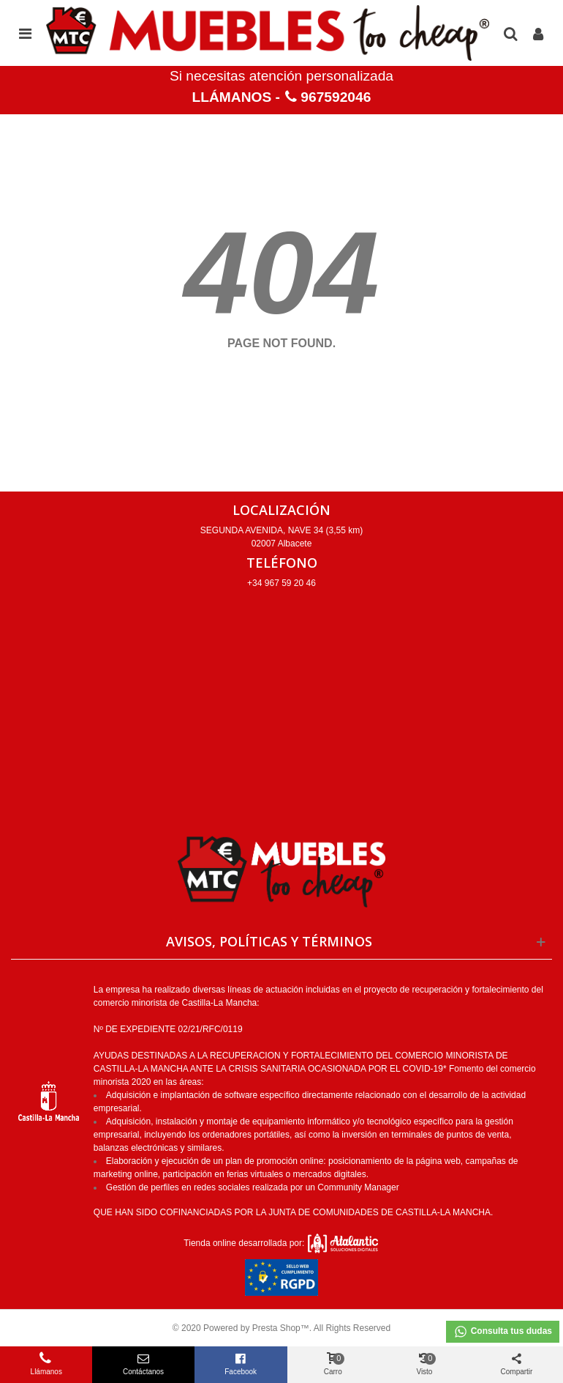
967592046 (336, 97)
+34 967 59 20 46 (281, 583)
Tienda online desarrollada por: (281, 1243)
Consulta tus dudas (502, 1331)
